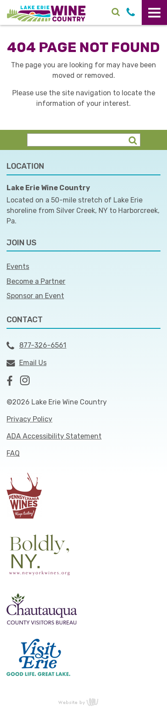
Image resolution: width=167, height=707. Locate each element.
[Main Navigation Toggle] (154, 12)
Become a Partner (36, 281)
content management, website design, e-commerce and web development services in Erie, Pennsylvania (84, 702)
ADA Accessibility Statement (54, 436)
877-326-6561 (36, 346)
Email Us (27, 363)
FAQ (13, 453)
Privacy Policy (29, 419)
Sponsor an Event (35, 296)
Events (18, 266)
